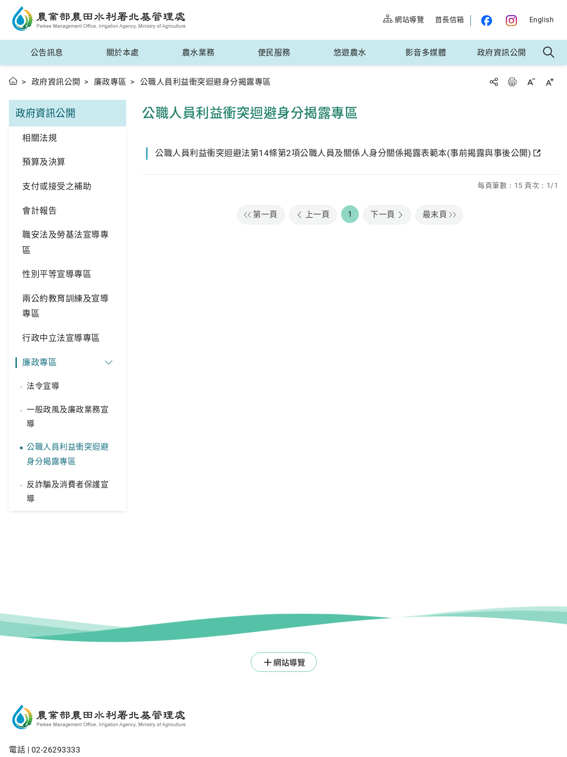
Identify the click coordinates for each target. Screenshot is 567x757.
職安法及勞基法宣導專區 (65, 242)
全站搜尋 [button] (549, 52)
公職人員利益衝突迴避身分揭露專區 (68, 454)
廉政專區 (110, 81)
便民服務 (274, 52)
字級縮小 (531, 81)
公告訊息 (47, 52)
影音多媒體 (426, 52)
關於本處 (122, 52)
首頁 (13, 81)
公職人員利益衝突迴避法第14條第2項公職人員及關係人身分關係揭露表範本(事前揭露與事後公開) (343, 153)
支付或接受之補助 (56, 186)
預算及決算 (44, 162)
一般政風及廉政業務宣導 (68, 416)
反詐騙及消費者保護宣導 (68, 491)
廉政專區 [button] (39, 362)
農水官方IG (512, 20)
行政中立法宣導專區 (61, 338)
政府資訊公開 (501, 52)
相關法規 (39, 138)
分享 (493, 81)
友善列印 (512, 81)
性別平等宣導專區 (56, 274)
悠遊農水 (350, 52)
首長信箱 (449, 20)
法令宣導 (43, 386)
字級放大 (549, 81)
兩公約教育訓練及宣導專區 (65, 306)
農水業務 (198, 52)
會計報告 (39, 211)
